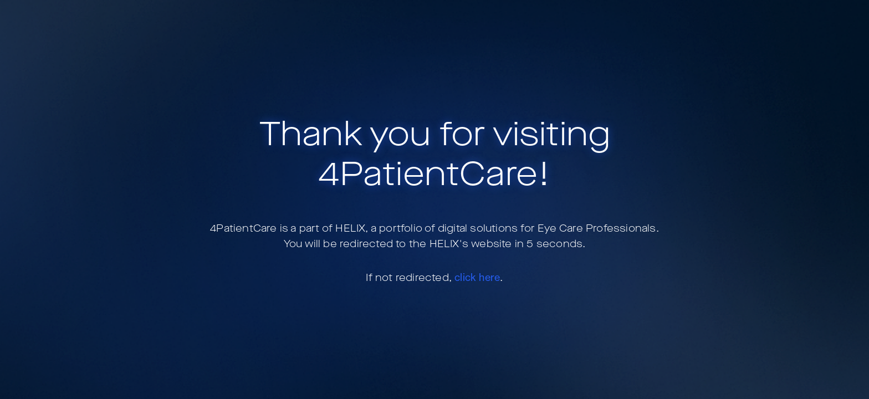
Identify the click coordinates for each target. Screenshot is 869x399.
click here (477, 277)
